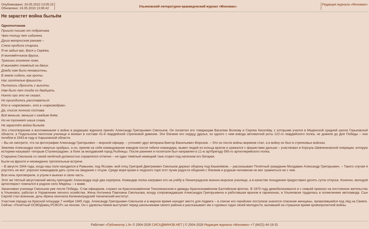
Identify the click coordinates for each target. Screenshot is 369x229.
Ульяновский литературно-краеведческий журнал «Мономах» (188, 6)
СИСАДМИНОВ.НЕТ (167, 225)
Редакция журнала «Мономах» (345, 4)
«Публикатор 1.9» (119, 225)
